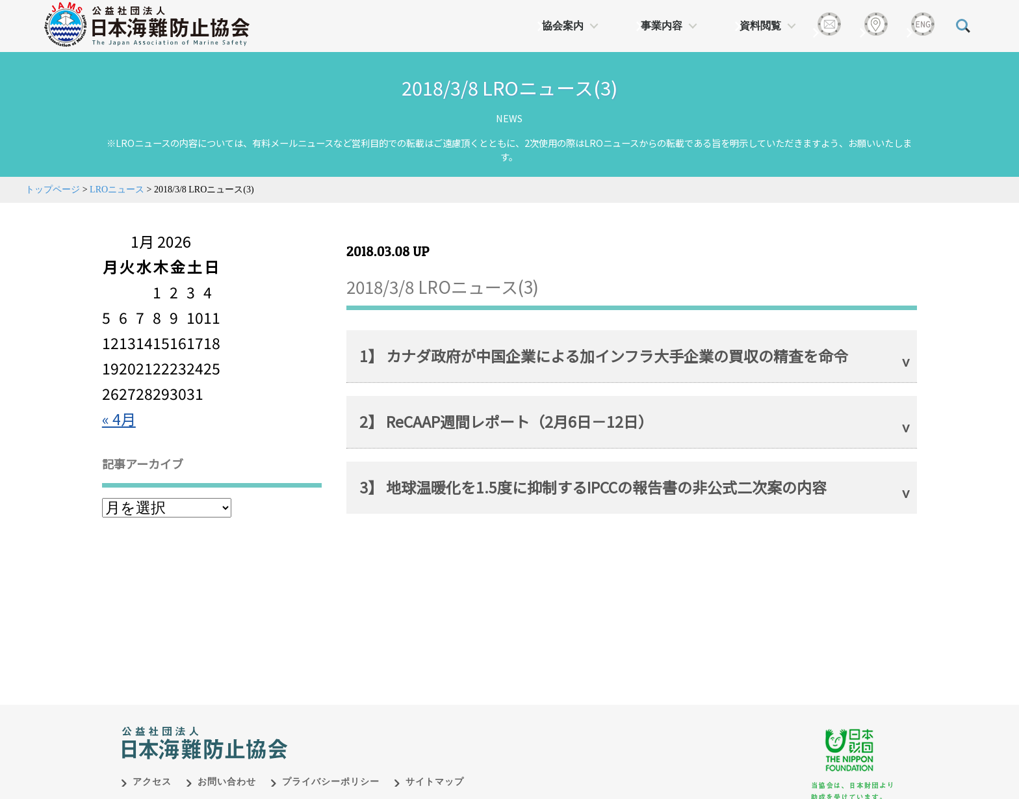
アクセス (152, 782)
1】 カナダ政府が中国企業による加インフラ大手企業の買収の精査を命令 (603, 356)
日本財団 (392, 729)
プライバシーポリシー (331, 782)
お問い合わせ (227, 782)
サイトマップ (435, 782)
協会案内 (563, 25)
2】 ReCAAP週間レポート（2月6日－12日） (506, 421)
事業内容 (661, 25)
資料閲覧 (760, 25)
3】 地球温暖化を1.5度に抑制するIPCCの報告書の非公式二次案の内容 (593, 487)
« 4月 (119, 419)
